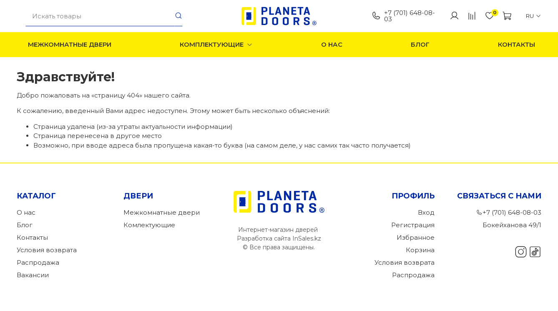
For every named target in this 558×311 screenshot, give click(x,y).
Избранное (416, 237)
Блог (420, 44)
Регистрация (413, 225)
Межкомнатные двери (69, 44)
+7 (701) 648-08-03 (403, 16)
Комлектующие (149, 225)
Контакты (516, 44)
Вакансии (33, 275)
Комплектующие (216, 44)
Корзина (420, 250)
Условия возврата (47, 250)
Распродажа (38, 262)
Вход (426, 212)
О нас (331, 44)
